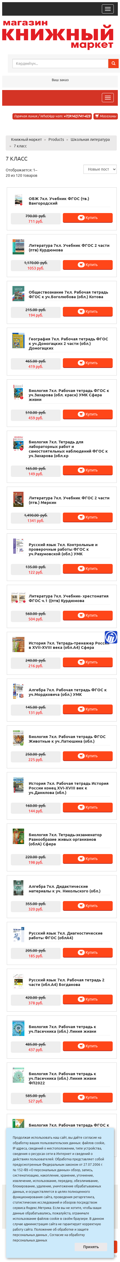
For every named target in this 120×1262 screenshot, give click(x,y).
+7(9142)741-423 (77, 116)
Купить (88, 217)
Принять (91, 1247)
